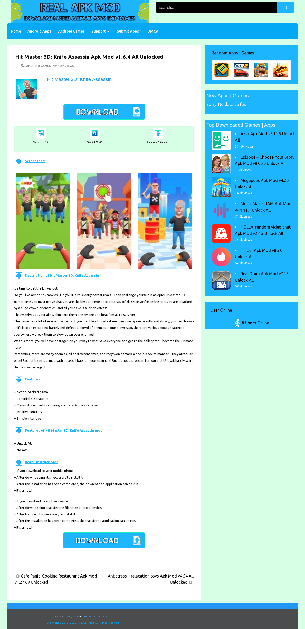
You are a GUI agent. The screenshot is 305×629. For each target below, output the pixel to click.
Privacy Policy (72, 616)
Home (16, 31)
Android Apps (39, 31)
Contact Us (105, 616)
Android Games (71, 31)
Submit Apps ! (129, 31)
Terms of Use (89, 616)
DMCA (152, 31)
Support (98, 31)
